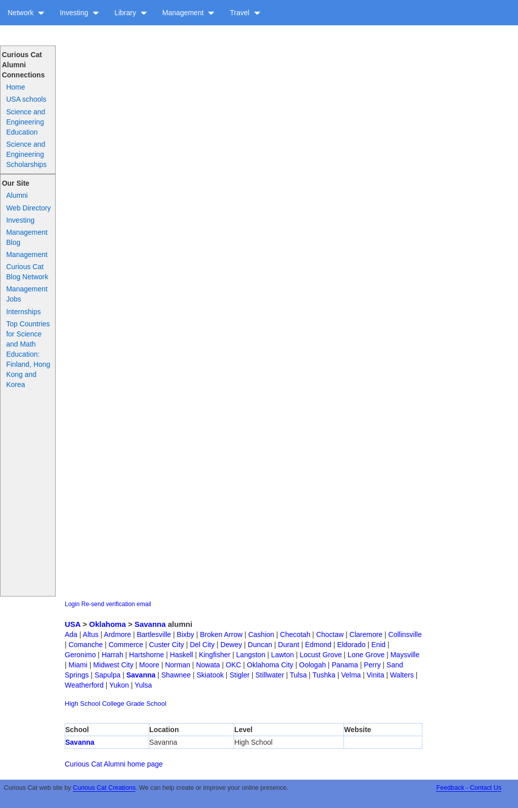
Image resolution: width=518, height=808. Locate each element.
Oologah (312, 665)
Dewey (231, 645)
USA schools (26, 99)
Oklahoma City (270, 665)
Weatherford (84, 685)
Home (15, 87)
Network (26, 13)
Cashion (261, 634)
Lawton (282, 655)
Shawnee (176, 675)
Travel (245, 13)
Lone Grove (366, 655)
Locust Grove (320, 655)
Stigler (240, 675)
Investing (79, 13)
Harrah (112, 655)
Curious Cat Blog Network (27, 272)
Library (130, 13)
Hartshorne (146, 655)
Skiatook (210, 675)
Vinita (375, 675)
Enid (378, 645)
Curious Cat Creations (104, 787)
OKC (233, 665)
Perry (372, 665)
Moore (149, 665)
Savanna (150, 624)
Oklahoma (107, 624)
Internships (23, 312)
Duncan (260, 645)
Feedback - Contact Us (468, 787)
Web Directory (28, 208)
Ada (71, 634)
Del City (202, 645)
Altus (91, 634)
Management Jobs (27, 294)
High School (82, 703)
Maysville (405, 655)
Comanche (86, 645)
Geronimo (80, 655)
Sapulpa (107, 675)
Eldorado (351, 645)
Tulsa (298, 675)
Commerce (126, 645)
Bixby (185, 634)
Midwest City (113, 665)
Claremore (366, 634)
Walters (402, 675)
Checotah (295, 634)
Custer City (166, 645)
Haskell (181, 655)
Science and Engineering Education (25, 122)
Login (72, 604)
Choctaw (329, 634)
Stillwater (269, 675)
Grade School (146, 703)
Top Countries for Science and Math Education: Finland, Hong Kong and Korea (28, 354)
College (113, 703)
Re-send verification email (116, 604)
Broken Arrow (221, 634)
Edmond (318, 645)
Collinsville (405, 634)
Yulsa (143, 685)
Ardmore (117, 634)
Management (188, 13)
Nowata (208, 665)
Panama (345, 665)
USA (72, 624)
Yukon (119, 685)
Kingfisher (214, 655)
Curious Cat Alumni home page (114, 764)
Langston (251, 655)
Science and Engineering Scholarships (26, 154)
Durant (288, 645)
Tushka (324, 675)
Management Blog (27, 237)
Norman (177, 665)
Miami (78, 665)
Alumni (17, 195)
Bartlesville (154, 634)
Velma (351, 675)
